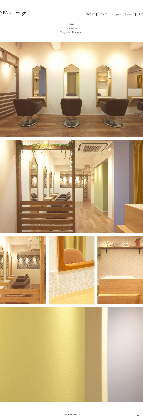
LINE (140, 14)
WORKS (90, 14)
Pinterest (129, 14)
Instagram (116, 14)
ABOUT (103, 14)
